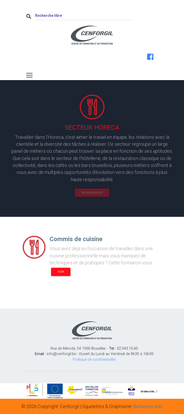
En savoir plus (92, 192)
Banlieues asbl (148, 406)
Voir (61, 271)
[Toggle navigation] (29, 75)
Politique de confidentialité (94, 359)
